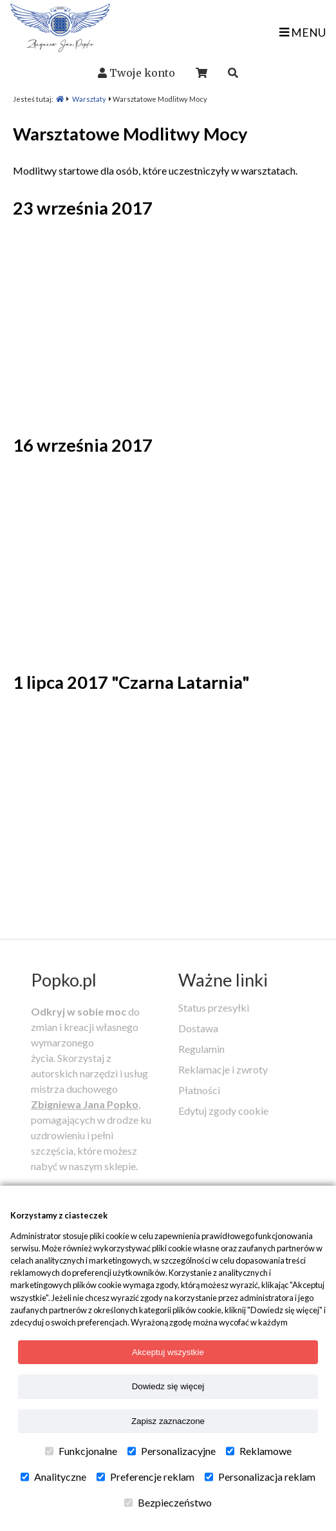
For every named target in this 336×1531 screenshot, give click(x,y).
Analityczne (53, 1477)
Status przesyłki (213, 1007)
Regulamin (201, 1049)
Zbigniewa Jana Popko (84, 1104)
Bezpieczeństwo (168, 1502)
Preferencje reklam (145, 1477)
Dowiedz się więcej (168, 1386)
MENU (302, 32)
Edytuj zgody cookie (223, 1110)
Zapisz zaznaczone (168, 1421)
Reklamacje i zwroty (223, 1069)
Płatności (199, 1090)
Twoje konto (142, 72)
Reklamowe (259, 1451)
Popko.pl (64, 979)
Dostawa (198, 1028)
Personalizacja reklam (260, 1477)
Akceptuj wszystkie (168, 1352)
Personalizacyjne (171, 1451)
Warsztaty (89, 99)
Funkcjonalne (81, 1451)
